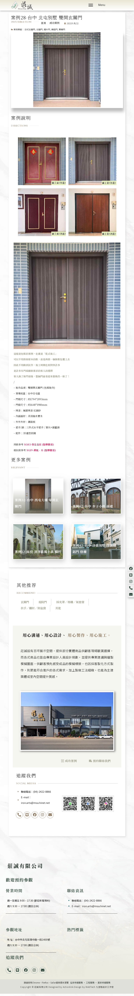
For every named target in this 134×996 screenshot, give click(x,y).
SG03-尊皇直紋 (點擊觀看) (39, 444)
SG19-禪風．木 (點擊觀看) (41, 450)
